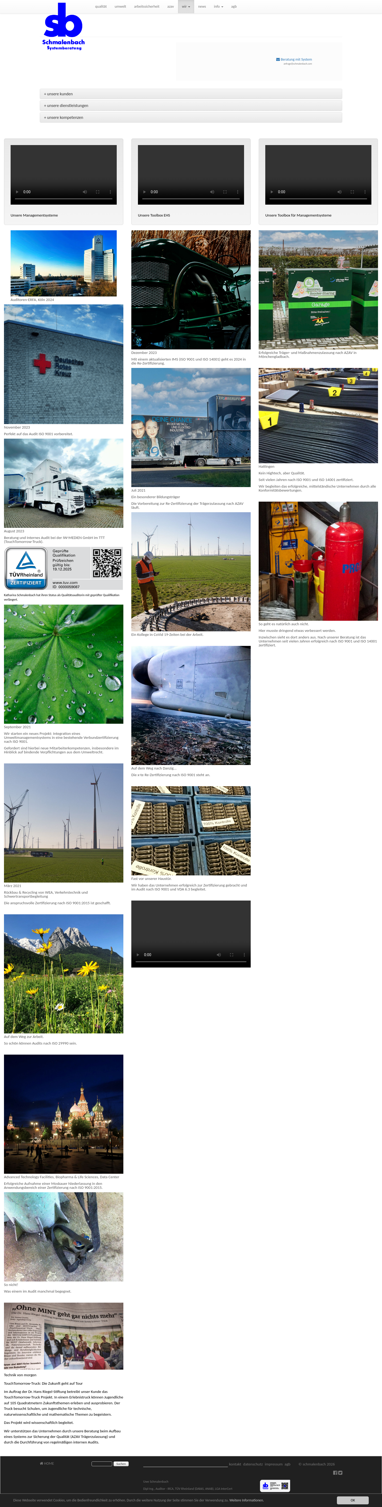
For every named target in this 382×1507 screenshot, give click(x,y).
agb (234, 6)
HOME (47, 1463)
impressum (274, 1464)
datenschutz (253, 1464)
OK (353, 1500)
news (202, 6)
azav (170, 6)
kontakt (235, 1464)
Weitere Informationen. (246, 1500)
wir (186, 6)
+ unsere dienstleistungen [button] (66, 105)
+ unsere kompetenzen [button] (63, 117)
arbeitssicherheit (146, 6)
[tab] (191, 94)
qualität (101, 6)
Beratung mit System (294, 59)
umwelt (120, 6)
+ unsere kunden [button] (58, 93)
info (218, 6)
